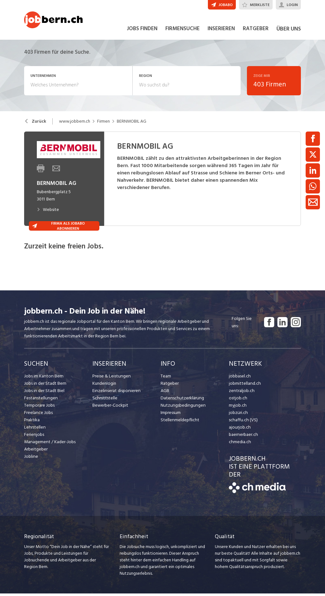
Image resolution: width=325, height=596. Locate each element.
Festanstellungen (40, 400)
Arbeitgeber (36, 451)
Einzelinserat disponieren (115, 393)
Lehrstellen (34, 429)
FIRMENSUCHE (182, 31)
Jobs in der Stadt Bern (44, 385)
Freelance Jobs (38, 415)
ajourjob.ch (239, 429)
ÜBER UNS (288, 31)
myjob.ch (237, 407)
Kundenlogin (104, 385)
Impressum (170, 415)
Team (166, 378)
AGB (165, 393)
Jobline (31, 459)
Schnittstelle (104, 400)
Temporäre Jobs (39, 407)
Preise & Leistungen (110, 378)
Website (48, 212)
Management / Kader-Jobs (49, 444)
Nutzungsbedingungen (182, 407)
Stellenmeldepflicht (179, 422)
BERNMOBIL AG (131, 124)
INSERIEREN (221, 31)
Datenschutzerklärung (181, 400)
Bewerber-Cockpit (110, 407)
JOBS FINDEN (142, 31)
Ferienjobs (34, 437)
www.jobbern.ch (74, 124)
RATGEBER (256, 31)
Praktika (32, 422)
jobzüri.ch (238, 415)
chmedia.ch (239, 444)
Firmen (103, 124)
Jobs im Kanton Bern (43, 378)
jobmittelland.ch (244, 385)
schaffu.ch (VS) (242, 422)
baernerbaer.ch (243, 437)
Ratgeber (170, 385)
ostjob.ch (238, 400)
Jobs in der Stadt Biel (44, 393)
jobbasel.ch (239, 378)
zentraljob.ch (241, 393)
